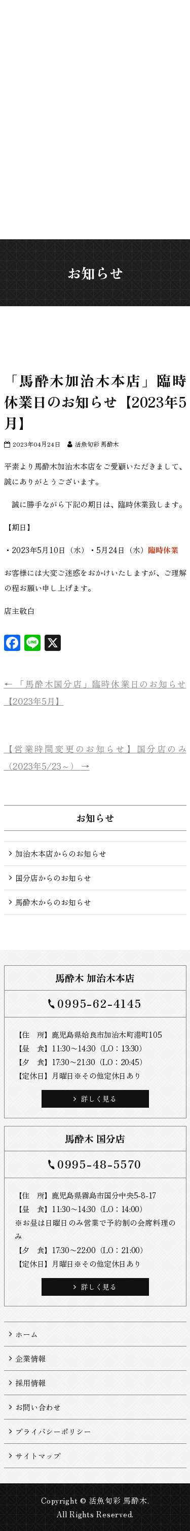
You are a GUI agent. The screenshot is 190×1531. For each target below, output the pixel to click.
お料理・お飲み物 (104, 183)
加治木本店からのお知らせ (60, 853)
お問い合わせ (38, 1407)
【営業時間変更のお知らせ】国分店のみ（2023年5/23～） (95, 757)
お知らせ (51, 166)
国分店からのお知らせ (53, 877)
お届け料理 (139, 171)
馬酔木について (68, 179)
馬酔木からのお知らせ (53, 902)
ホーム (33, 162)
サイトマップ (38, 1455)
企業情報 (30, 1358)
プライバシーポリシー (53, 1431)
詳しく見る (95, 1098)
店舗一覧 (86, 166)
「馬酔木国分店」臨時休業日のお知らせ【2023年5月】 (95, 692)
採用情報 (30, 1382)
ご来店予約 (157, 171)
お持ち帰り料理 (122, 179)
